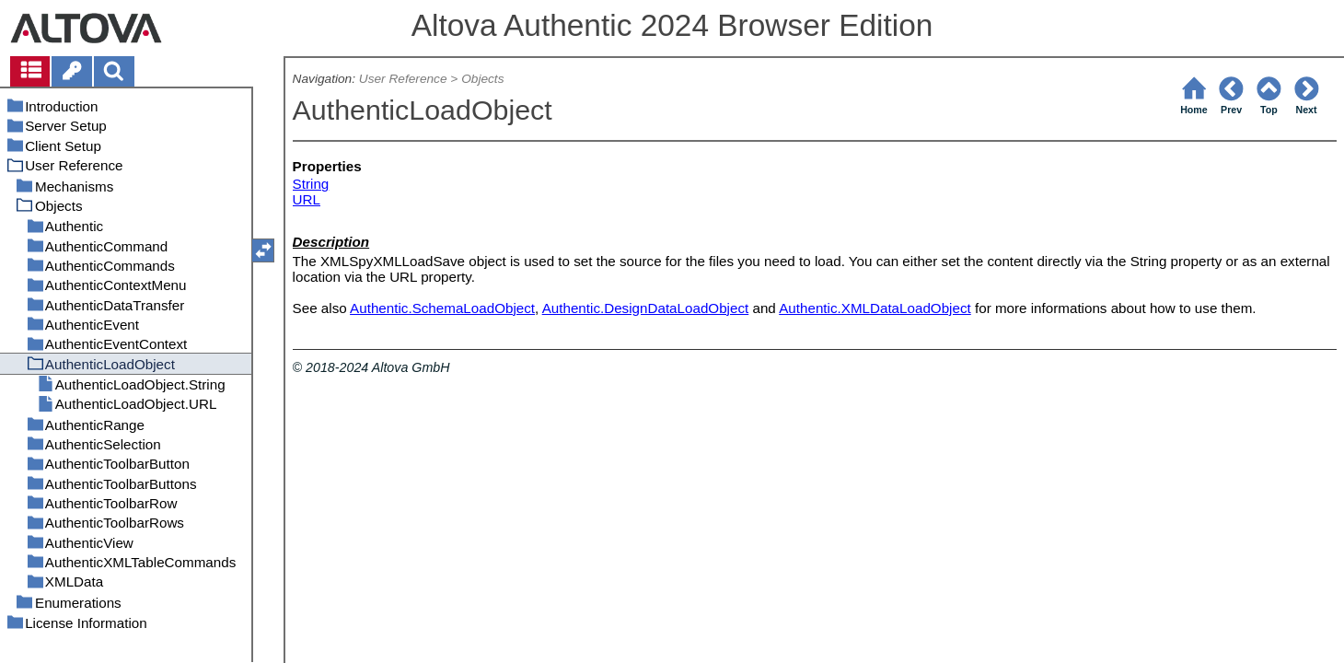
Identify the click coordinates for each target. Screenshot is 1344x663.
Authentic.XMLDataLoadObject (875, 308)
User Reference (403, 79)
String (311, 184)
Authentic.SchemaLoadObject (442, 308)
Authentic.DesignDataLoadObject (645, 308)
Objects (482, 79)
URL (306, 199)
